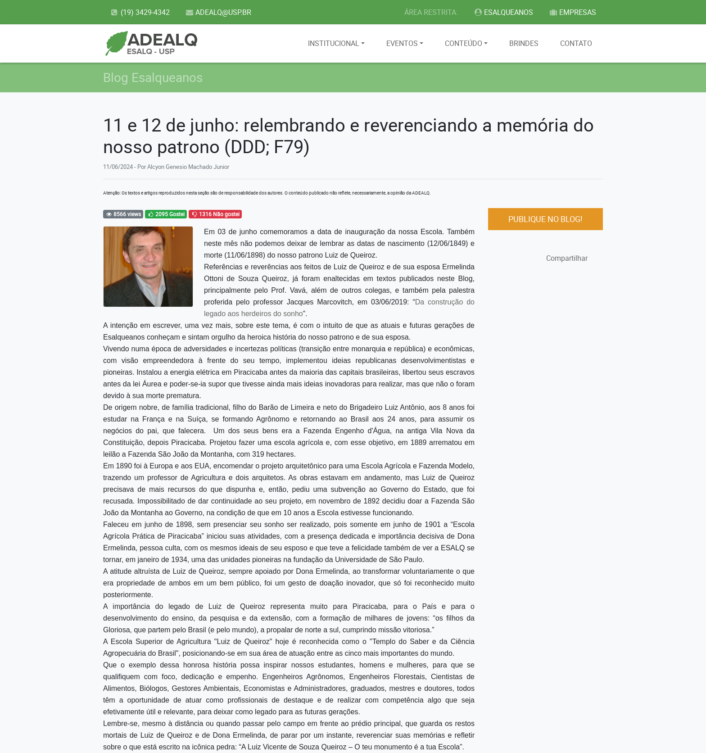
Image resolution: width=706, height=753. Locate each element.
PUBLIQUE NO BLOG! (545, 218)
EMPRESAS (572, 12)
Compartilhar (567, 258)
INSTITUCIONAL (333, 43)
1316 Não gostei (215, 214)
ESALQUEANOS (504, 12)
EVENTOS (402, 43)
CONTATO (576, 43)
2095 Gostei (166, 214)
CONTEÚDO (463, 43)
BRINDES (524, 43)
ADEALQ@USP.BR (218, 12)
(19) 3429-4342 (140, 12)
